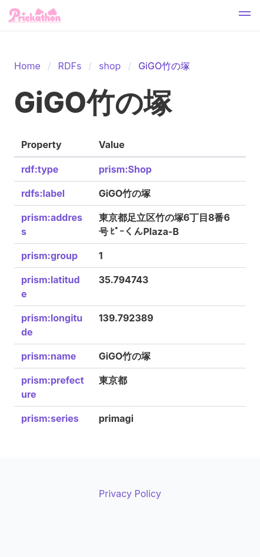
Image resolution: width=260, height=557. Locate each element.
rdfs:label (43, 193)
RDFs (70, 66)
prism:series (50, 418)
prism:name (48, 356)
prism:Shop (125, 169)
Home (27, 66)
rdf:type (39, 169)
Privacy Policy (130, 493)
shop (110, 66)
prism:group (49, 255)
